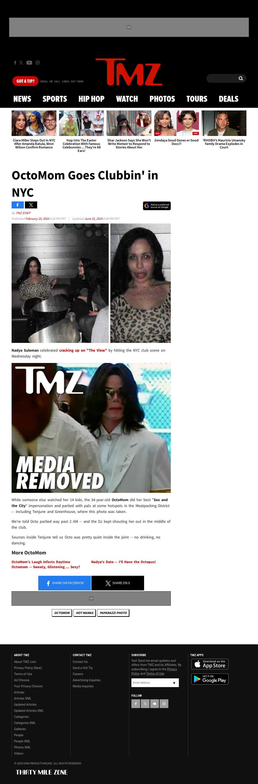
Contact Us (80, 662)
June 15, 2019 (93, 219)
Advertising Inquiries (87, 680)
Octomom (61, 613)
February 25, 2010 (38, 219)
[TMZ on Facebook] (15, 62)
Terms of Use (23, 674)
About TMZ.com (25, 662)
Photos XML (22, 747)
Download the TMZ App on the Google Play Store (209, 679)
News (22, 99)
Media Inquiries (83, 686)
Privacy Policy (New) (28, 668)
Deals (228, 99)
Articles (19, 692)
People (18, 735)
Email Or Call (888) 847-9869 (61, 81)
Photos (162, 99)
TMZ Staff (23, 213)
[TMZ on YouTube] (154, 703)
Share (65, 583)
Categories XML (25, 723)
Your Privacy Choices (28, 686)
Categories (21, 717)
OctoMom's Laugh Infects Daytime (41, 562)
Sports (55, 99)
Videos (18, 753)
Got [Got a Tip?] (25, 81)
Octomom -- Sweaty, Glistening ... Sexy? (46, 567)
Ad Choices (22, 680)
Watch (127, 99)
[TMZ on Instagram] (37, 62)
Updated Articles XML (29, 710)
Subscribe (174, 682)
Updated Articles (25, 704)
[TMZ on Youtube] (29, 62)
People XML (22, 741)
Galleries (20, 729)
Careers (78, 674)
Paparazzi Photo (113, 613)
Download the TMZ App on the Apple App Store (209, 664)
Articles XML (22, 698)
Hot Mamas (84, 613)
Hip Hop (91, 99)
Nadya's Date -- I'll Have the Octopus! (123, 562)
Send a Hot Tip (83, 668)
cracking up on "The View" (83, 350)
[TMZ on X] (22, 62)
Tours (197, 99)
